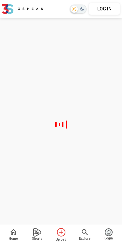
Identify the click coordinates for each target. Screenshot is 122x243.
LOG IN (104, 8)
